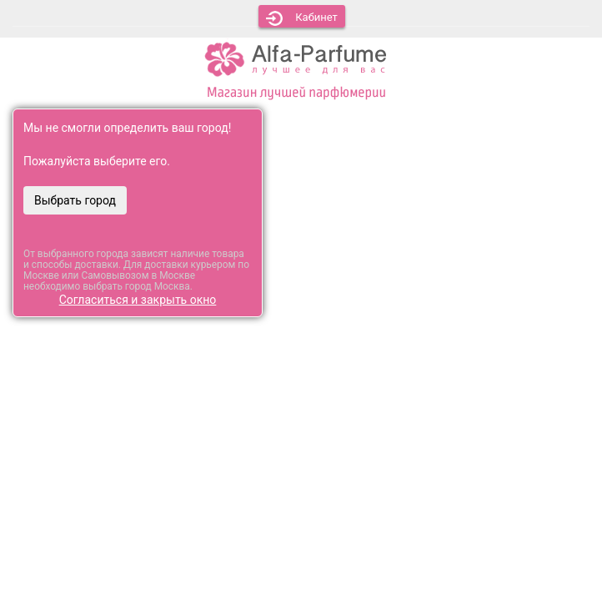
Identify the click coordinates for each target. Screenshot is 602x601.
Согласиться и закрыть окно (138, 299)
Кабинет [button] (302, 18)
